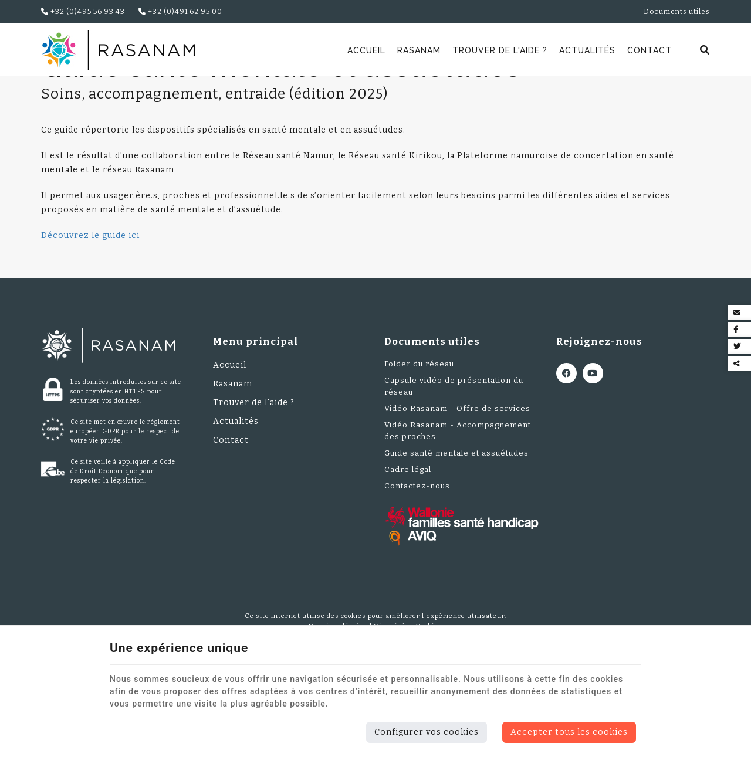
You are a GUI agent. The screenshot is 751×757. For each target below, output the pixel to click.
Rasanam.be (71, 91)
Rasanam (419, 50)
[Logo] (118, 50)
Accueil (366, 50)
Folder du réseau (419, 439)
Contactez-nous (417, 561)
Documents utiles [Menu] (432, 417)
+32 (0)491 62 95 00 (180, 12)
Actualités (587, 50)
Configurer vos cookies (426, 732)
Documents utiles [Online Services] (677, 12)
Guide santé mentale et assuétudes (456, 528)
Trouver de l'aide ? (499, 50)
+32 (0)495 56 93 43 (83, 12)
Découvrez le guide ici (90, 311)
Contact (649, 50)
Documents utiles (144, 91)
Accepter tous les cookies (569, 732)
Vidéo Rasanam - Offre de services (457, 484)
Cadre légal (407, 545)
